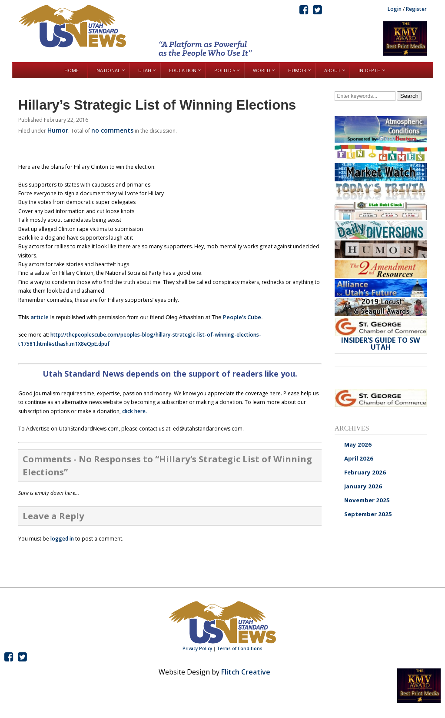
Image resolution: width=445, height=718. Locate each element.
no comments (112, 130)
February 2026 (365, 472)
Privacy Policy (197, 648)
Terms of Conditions (239, 648)
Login (395, 9)
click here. (134, 411)
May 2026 (358, 444)
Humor (57, 130)
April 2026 (358, 458)
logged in (62, 538)
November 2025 (367, 500)
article (39, 317)
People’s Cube (242, 317)
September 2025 (368, 514)
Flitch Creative (245, 672)
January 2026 (363, 486)
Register (416, 9)
